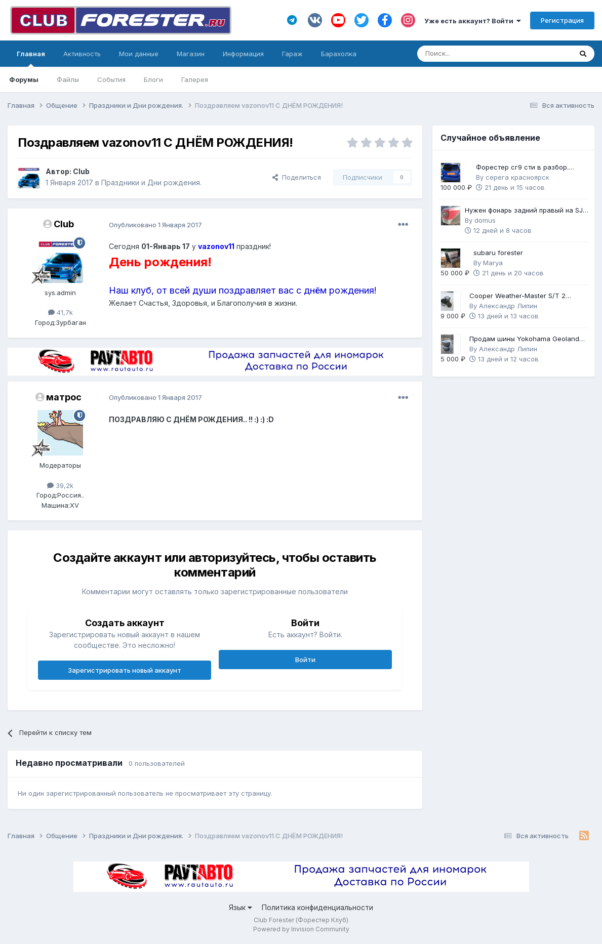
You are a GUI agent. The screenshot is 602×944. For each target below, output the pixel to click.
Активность (82, 54)
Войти (305, 659)
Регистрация (562, 20)
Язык (240, 907)
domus (485, 220)
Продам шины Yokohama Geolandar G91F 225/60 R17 (527, 339)
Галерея (194, 79)
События (111, 79)
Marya (493, 263)
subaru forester (498, 253)
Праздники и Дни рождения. (151, 182)
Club (81, 171)
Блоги (153, 79)
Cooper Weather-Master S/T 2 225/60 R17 (517, 296)
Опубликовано (155, 225)
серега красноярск (517, 177)
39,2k (60, 485)
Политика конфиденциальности (317, 907)
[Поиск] (466, 54)
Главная (31, 58)
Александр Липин (508, 306)
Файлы (68, 79)
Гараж (292, 54)
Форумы (23, 79)
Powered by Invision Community (301, 929)
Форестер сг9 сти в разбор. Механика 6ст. (522, 168)
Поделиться (296, 177)
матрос (64, 397)
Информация (243, 54)
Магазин (191, 54)
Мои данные (138, 54)
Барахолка (338, 54)
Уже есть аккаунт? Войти (472, 21)
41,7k (60, 312)
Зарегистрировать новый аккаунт (124, 670)
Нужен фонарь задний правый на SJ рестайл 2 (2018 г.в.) (524, 211)
